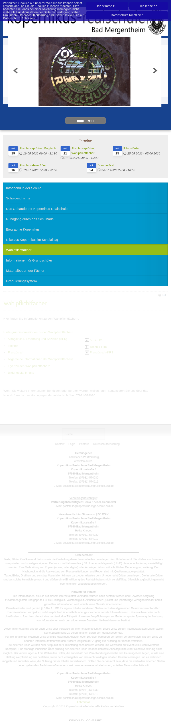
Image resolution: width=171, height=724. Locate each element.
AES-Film (93, 339)
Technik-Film (96, 346)
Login (72, 444)
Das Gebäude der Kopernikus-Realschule (36, 209)
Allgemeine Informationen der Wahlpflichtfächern (40, 359)
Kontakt (60, 444)
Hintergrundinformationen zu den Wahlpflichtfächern (38, 331)
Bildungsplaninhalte (21, 372)
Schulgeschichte (18, 198)
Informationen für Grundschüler (29, 260)
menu (85, 120)
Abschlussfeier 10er (32, 165)
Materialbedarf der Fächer (25, 270)
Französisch (16, 352)
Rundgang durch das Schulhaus (29, 219)
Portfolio (85, 444)
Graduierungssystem (21, 281)
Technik (13, 345)
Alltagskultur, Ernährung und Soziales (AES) (37, 338)
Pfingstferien (131, 148)
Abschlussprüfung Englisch (37, 148)
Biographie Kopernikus (22, 229)
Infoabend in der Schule (23, 188)
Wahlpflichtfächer (18, 250)
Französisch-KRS (99, 352)
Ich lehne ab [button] (148, 6)
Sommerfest (106, 165)
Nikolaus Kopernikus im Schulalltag (32, 239)
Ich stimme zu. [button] (107, 6)
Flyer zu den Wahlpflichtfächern (29, 365)
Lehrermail (82, 702)
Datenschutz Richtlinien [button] (127, 15)
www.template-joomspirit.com (85, 720)
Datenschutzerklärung (107, 444)
